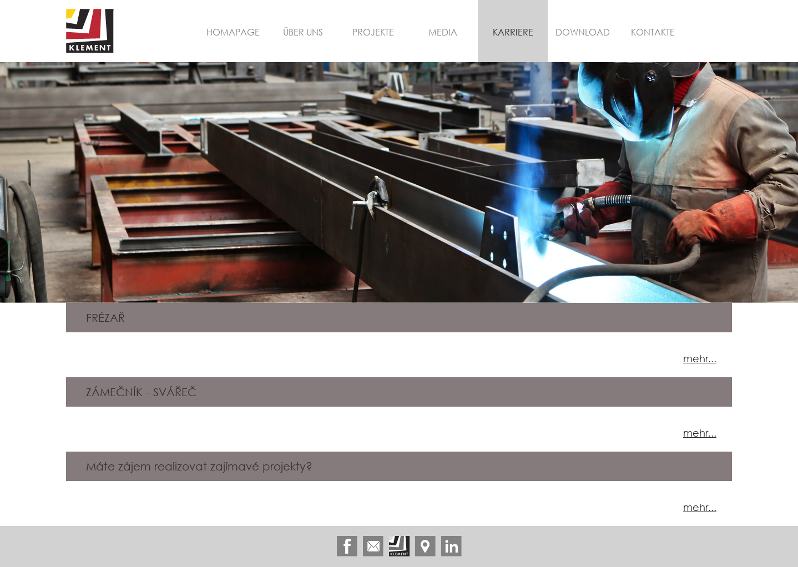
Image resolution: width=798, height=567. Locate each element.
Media (442, 32)
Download (582, 32)
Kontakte (653, 32)
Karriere (513, 32)
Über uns (303, 32)
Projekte (373, 32)
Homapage (233, 32)
